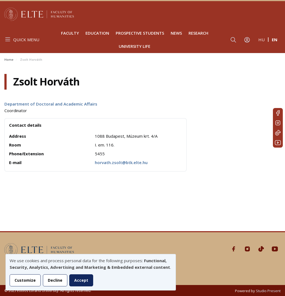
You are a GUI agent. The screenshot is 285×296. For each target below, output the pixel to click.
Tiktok (278, 133)
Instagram (278, 123)
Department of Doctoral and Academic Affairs (50, 104)
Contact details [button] (25, 125)
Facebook (278, 113)
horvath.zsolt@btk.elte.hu (121, 162)
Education (97, 33)
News (176, 33)
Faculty (70, 33)
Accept (81, 280)
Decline (55, 280)
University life (134, 46)
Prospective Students (140, 33)
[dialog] (90, 272)
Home (8, 59)
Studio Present (268, 290)
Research (198, 33)
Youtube (278, 143)
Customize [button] (25, 280)
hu (261, 39)
